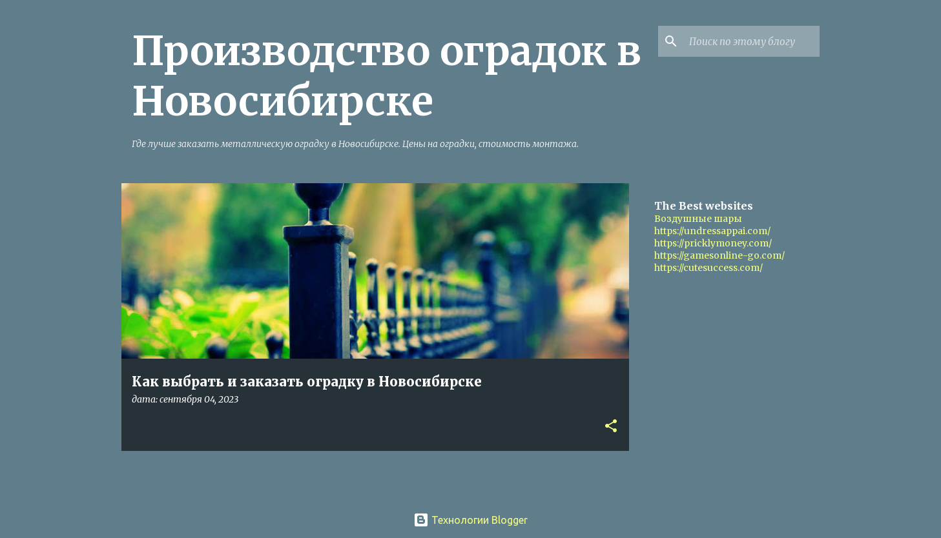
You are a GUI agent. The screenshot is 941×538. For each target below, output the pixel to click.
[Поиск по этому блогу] (752, 41)
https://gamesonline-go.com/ (719, 255)
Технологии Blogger (470, 520)
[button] (611, 426)
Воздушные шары (698, 218)
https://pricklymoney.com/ (713, 243)
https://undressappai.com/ (712, 231)
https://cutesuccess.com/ (708, 268)
